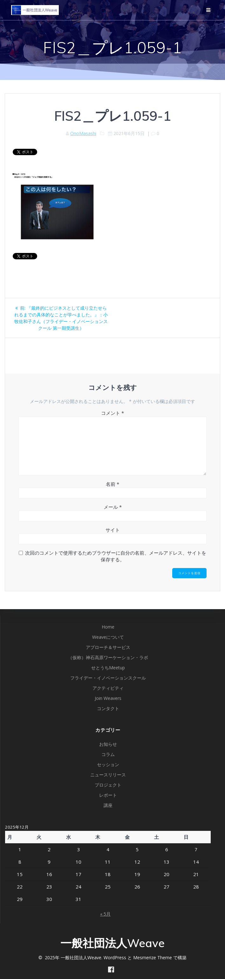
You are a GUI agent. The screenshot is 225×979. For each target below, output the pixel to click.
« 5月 (105, 914)
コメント (112, 413)
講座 (108, 805)
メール (113, 507)
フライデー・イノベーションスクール (108, 678)
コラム (108, 754)
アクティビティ (108, 688)
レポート (108, 795)
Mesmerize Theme (152, 957)
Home (108, 627)
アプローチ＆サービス (108, 647)
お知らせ (108, 744)
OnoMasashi (83, 133)
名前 (112, 484)
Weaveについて (108, 637)
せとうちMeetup (108, 668)
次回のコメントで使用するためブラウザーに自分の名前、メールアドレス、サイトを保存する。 (115, 556)
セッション (108, 764)
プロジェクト (108, 785)
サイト (113, 530)
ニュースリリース (108, 775)
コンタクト (108, 708)
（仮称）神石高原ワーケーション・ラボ (108, 657)
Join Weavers (108, 698)
